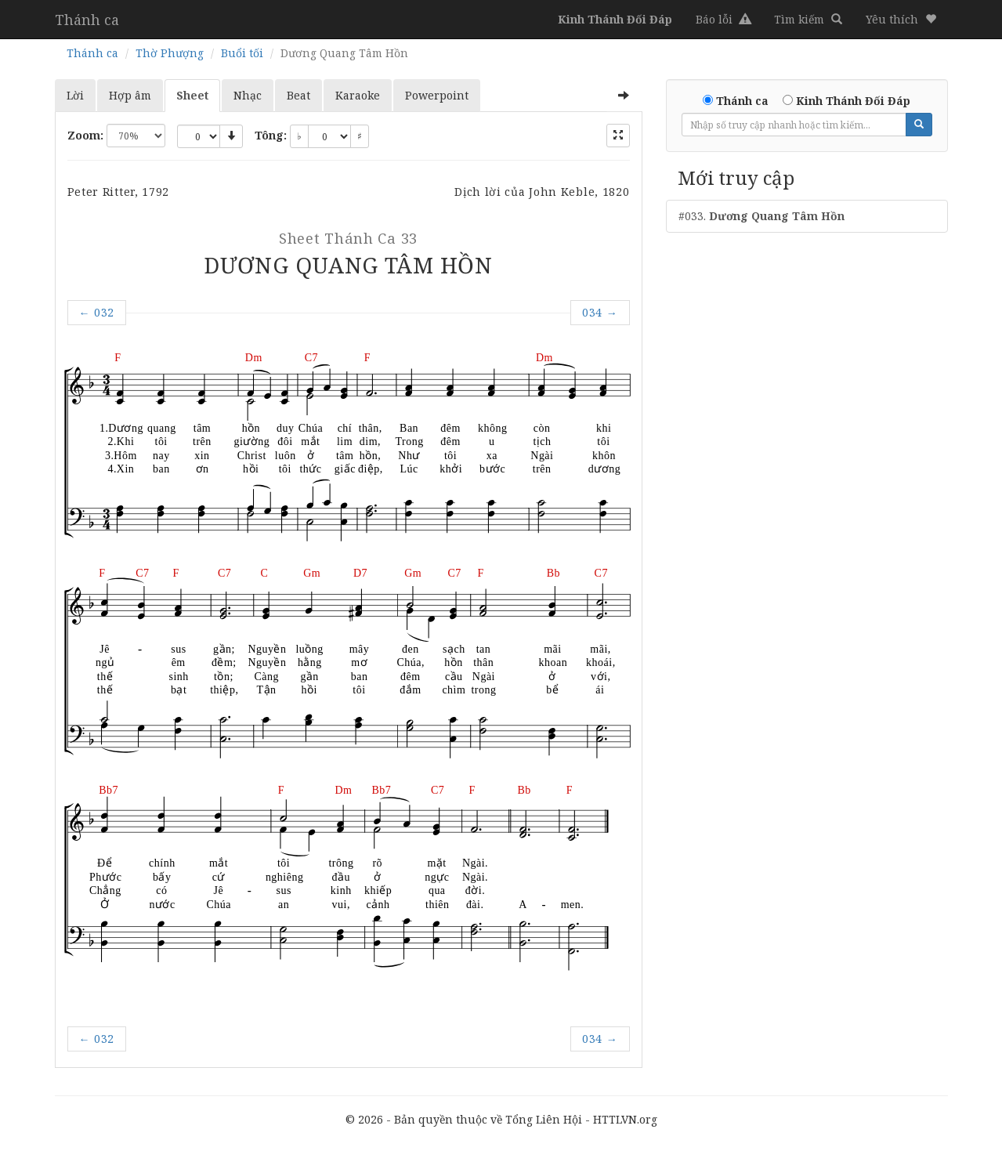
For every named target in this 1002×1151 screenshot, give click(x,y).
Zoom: (85, 135)
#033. (761, 215)
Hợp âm (130, 95)
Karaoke (357, 95)
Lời (75, 95)
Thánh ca (87, 19)
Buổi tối (242, 52)
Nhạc (247, 95)
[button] (901, 19)
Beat (298, 95)
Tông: (271, 135)
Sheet (192, 95)
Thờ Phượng (170, 52)
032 (97, 312)
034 (600, 312)
